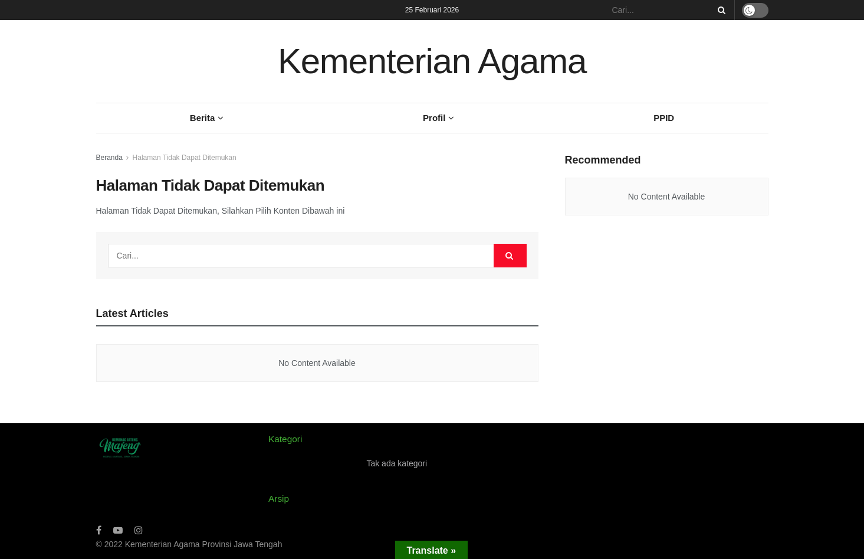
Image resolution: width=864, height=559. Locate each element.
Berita (202, 118)
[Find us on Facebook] (98, 530)
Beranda (109, 157)
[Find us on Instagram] (138, 530)
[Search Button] (719, 10)
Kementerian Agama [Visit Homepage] (432, 61)
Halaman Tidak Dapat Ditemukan (184, 157)
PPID (663, 118)
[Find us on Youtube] (118, 530)
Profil (434, 118)
